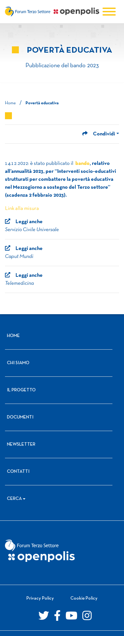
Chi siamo (18, 363)
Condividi (98, 134)
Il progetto (21, 390)
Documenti (20, 417)
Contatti (18, 471)
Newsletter (21, 444)
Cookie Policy (84, 598)
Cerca (14, 499)
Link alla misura (22, 208)
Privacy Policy (40, 598)
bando (82, 163)
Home (10, 103)
